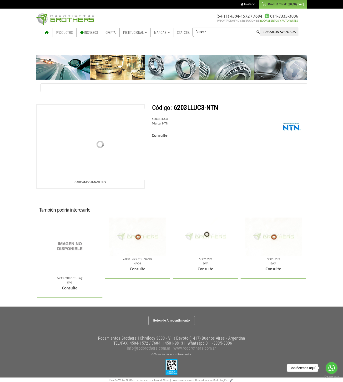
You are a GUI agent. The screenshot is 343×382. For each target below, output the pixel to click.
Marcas (162, 33)
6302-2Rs (205, 259)
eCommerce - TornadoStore (153, 380)
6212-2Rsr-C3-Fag (69, 278)
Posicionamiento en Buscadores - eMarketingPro (200, 380)
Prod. (285, 4)
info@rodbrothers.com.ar (148, 348)
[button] (231, 380)
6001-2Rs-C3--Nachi (137, 259)
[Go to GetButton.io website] (331, 377)
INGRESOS (89, 33)
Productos (64, 33)
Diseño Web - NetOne (122, 380)
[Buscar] (258, 32)
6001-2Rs (273, 259)
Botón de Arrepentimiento (171, 320)
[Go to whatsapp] (332, 368)
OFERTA (111, 33)
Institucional (135, 33)
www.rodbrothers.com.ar (194, 348)
